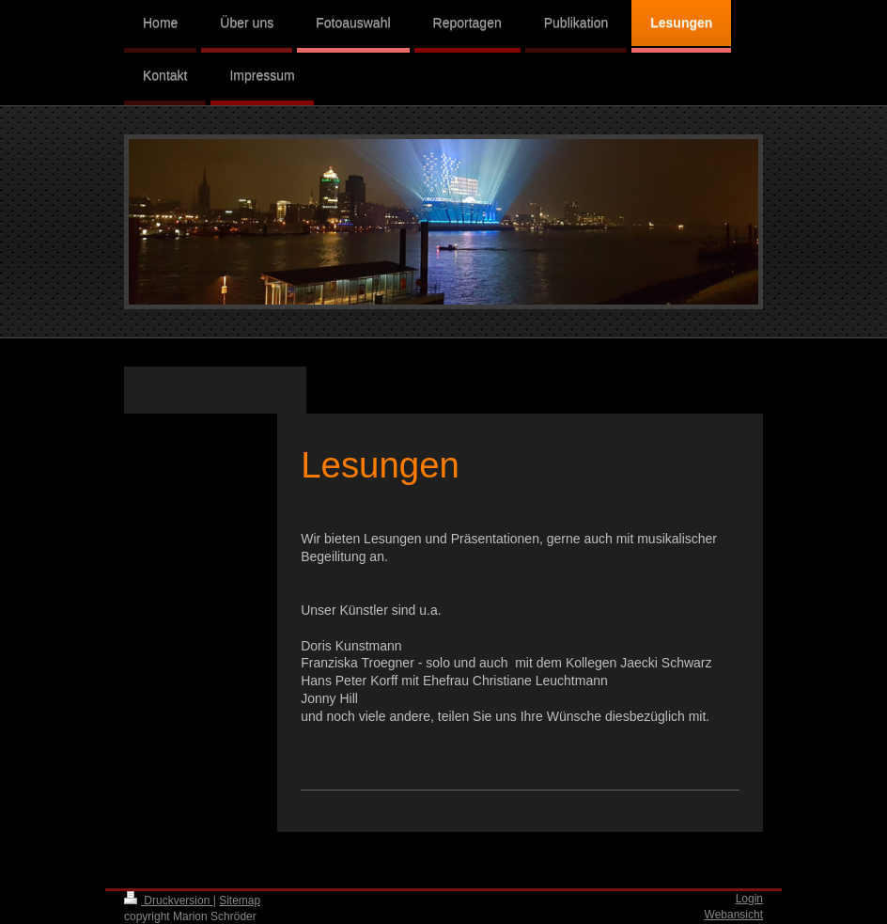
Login (749, 898)
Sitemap (239, 900)
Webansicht (734, 914)
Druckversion (168, 900)
